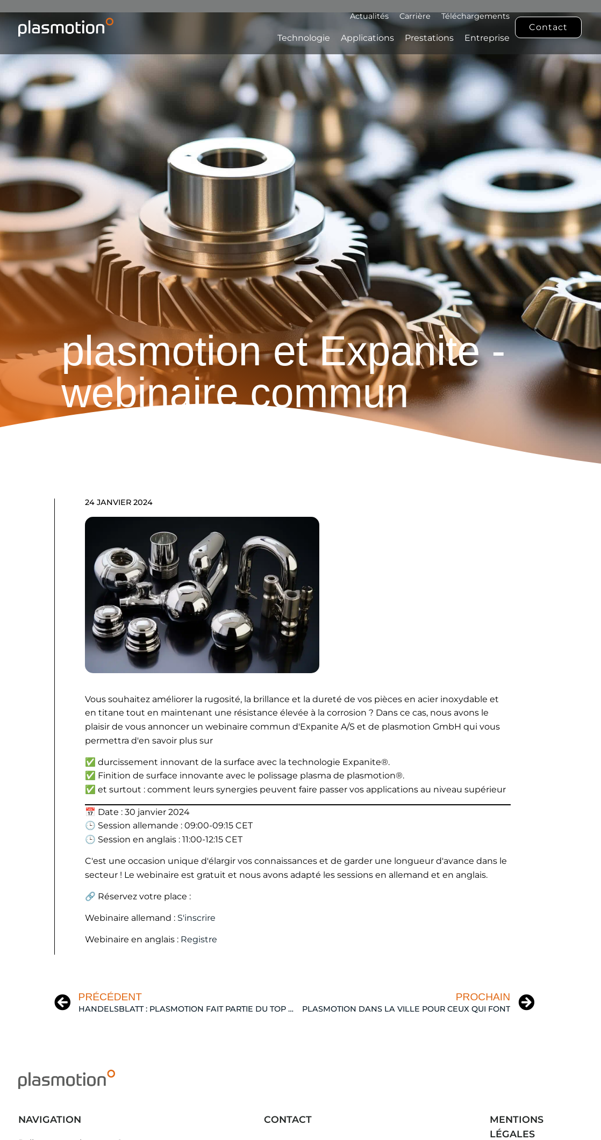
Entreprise (487, 38)
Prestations (429, 38)
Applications (367, 38)
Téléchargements (475, 16)
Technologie (303, 38)
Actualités (369, 16)
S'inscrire (196, 918)
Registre (199, 939)
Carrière (415, 16)
